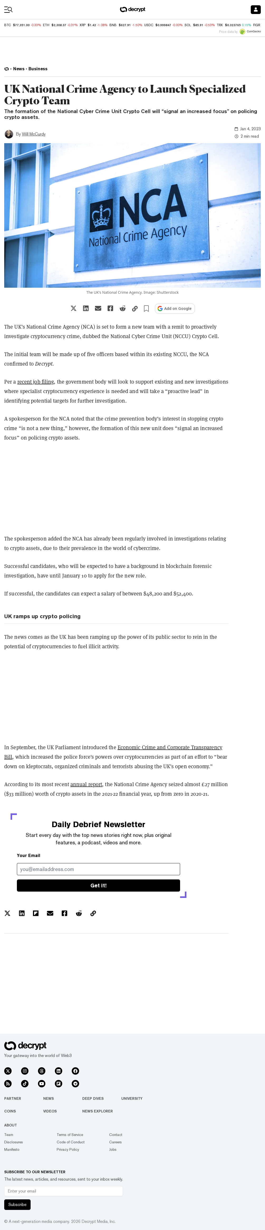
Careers (115, 1142)
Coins (10, 1111)
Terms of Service (70, 1135)
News (48, 1098)
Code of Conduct (71, 1142)
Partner (12, 1098)
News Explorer (97, 1111)
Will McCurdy (34, 134)
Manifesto (12, 1149)
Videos (50, 1111)
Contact (115, 1135)
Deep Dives (93, 1098)
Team (8, 1135)
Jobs (113, 1149)
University (131, 1098)
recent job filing (35, 381)
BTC (7, 25)
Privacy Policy (68, 1149)
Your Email (28, 855)
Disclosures (13, 1142)
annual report (86, 784)
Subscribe (17, 1204)
